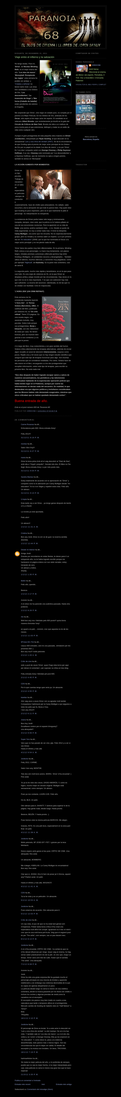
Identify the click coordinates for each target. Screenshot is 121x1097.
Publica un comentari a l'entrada (27, 1080)
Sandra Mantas (27, 477)
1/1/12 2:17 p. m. (29, 594)
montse (24, 444)
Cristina (24, 533)
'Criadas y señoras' (22, 84)
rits (22, 617)
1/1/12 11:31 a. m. (30, 527)
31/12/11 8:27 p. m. (30, 451)
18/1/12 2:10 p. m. (29, 1018)
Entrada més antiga (64, 1084)
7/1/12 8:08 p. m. (29, 964)
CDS (23, 684)
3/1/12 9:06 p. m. (29, 733)
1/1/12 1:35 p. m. (29, 574)
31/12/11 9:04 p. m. (30, 471)
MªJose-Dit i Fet (27, 642)
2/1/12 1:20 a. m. (29, 655)
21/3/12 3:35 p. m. (29, 1074)
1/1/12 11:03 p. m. (29, 636)
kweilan (24, 697)
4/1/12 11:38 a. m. (30, 832)
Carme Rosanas (27, 424)
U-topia (24, 499)
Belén (23, 581)
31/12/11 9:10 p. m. (30, 493)
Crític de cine (26, 661)
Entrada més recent (22, 1084)
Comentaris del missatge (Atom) (40, 1089)
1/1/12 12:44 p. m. (29, 543)
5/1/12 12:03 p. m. (29, 914)
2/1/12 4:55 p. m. (29, 691)
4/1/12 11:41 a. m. (30, 886)
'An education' (26, 239)
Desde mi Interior (28, 550)
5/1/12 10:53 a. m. (30, 900)
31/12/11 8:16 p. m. (30, 438)
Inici (43, 1084)
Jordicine (24, 759)
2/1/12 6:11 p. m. (29, 713)
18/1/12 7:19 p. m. (29, 1052)
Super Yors (25, 739)
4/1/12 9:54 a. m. (29, 752)
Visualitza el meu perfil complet (91, 84)
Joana (23, 720)
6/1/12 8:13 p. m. (29, 939)
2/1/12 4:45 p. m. (29, 677)
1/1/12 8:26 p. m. (29, 610)
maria (23, 457)
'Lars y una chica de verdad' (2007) (39, 142)
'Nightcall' (28, 263)
